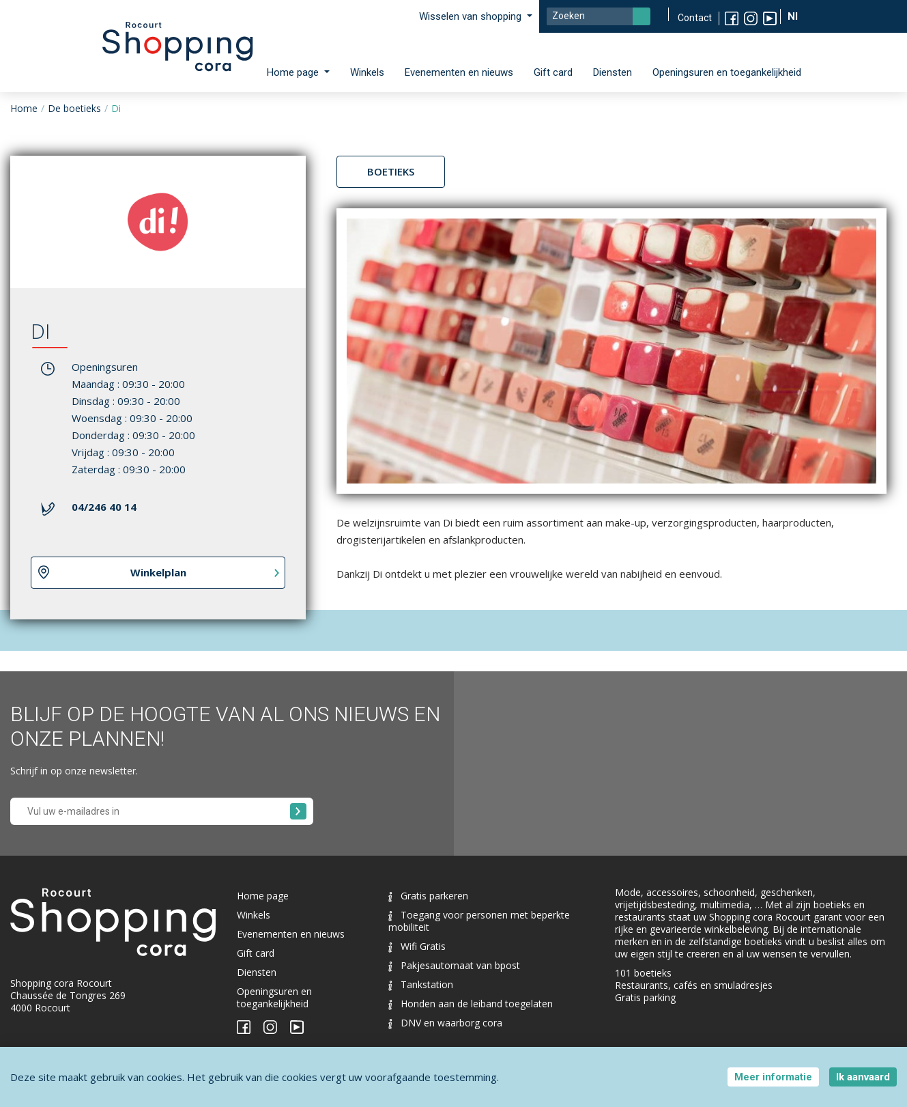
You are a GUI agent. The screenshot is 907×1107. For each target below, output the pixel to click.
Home (24, 108)
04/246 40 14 (104, 507)
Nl (794, 16)
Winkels (367, 72)
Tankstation (420, 984)
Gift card (553, 72)
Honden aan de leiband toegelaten (470, 1003)
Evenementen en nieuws (459, 72)
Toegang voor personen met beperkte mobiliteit (479, 921)
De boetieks (74, 108)
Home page (263, 895)
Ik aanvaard (863, 1077)
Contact (695, 17)
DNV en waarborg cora (445, 1022)
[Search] (598, 16)
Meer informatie (773, 1077)
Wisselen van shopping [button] (471, 16)
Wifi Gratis (417, 946)
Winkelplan (158, 572)
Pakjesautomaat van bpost (454, 965)
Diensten (612, 72)
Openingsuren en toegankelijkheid (726, 72)
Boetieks (390, 171)
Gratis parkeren (428, 895)
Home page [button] (294, 72)
